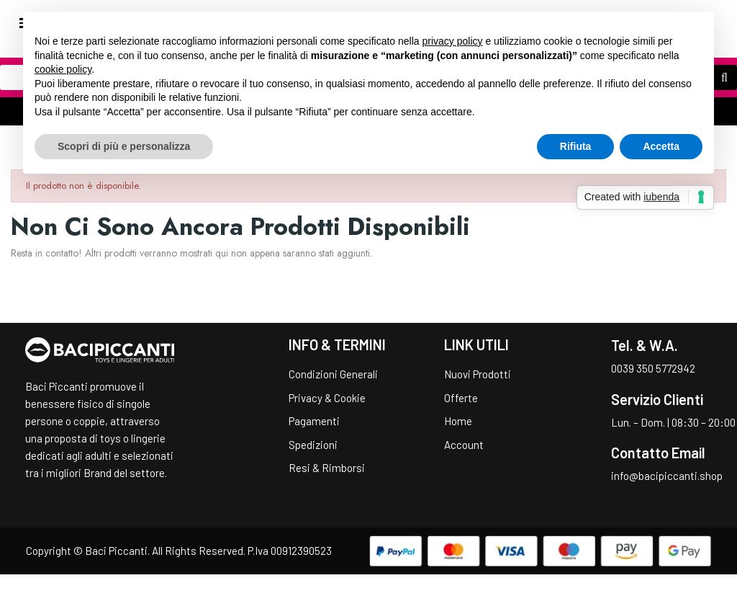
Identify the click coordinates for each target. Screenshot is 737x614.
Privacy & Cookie (327, 397)
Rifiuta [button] (576, 146)
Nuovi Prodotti (477, 374)
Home (458, 420)
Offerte (461, 397)
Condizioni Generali (333, 374)
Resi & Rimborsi (327, 467)
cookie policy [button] (63, 69)
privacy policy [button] (452, 41)
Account (464, 444)
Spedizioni (313, 444)
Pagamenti (314, 420)
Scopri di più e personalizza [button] (124, 146)
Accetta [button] (661, 146)
